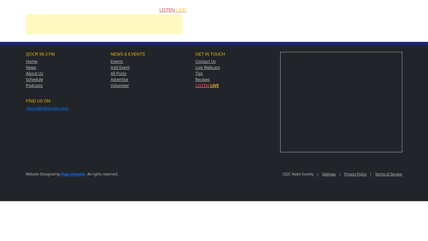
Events (117, 61)
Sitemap (329, 174)
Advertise (119, 79)
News (31, 67)
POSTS (122, 9)
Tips (199, 73)
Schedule (34, 79)
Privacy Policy (355, 174)
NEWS (39, 9)
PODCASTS (102, 9)
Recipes (202, 79)
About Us (34, 73)
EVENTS (56, 9)
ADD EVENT (78, 9)
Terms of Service (388, 174)
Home (31, 61)
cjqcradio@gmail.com (47, 108)
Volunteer (120, 85)
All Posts (118, 73)
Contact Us (205, 61)
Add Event (120, 67)
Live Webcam (207, 67)
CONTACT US (144, 9)
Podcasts (34, 85)
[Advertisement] (104, 29)
